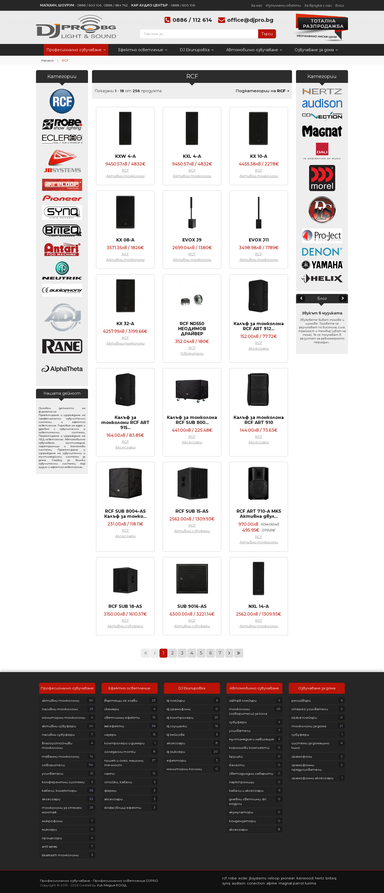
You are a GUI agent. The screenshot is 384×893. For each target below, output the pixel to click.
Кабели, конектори (59, 791)
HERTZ (319, 878)
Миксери (49, 829)
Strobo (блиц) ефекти (122, 808)
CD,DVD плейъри (304, 718)
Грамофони (301, 756)
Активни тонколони (125, 176)
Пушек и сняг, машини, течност (124, 762)
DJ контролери (180, 718)
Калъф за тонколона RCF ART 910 (259, 420)
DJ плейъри (176, 700)
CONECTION (256, 883)
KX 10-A (258, 156)
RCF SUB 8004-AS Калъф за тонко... (125, 514)
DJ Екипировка (197, 49)
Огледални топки (119, 752)
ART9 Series (49, 846)
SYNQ (226, 883)
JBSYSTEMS (257, 878)
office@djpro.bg (250, 20)
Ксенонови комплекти (249, 748)
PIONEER (288, 878)
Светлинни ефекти (122, 718)
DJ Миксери (176, 752)
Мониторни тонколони (63, 718)
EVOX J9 (192, 240)
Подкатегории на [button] (262, 90)
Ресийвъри (301, 700)
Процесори (52, 838)
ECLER (242, 878)
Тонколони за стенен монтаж (62, 810)
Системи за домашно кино (310, 745)
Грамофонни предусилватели (306, 767)
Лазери (110, 735)
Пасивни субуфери (58, 735)
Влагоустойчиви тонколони (57, 745)
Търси (267, 33)
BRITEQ (331, 878)
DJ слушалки (177, 726)
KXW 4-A (125, 156)
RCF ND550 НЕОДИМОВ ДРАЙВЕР (192, 328)
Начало (47, 60)
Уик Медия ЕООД (111, 885)
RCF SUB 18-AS (125, 606)
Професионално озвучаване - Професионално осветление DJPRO (99, 881)
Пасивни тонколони (60, 709)
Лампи (109, 773)
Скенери (111, 709)
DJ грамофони (179, 709)
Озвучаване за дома (316, 49)
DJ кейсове (176, 735)
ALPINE (271, 883)
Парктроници (241, 782)
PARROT (298, 883)
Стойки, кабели (118, 782)
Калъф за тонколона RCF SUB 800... (192, 420)
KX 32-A (125, 323)
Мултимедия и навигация (251, 739)
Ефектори (176, 760)
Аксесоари (259, 348)
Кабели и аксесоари (246, 791)
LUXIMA (310, 883)
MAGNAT (285, 883)
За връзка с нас (318, 5)
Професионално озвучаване (76, 49)
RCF (125, 170)
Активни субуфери (192, 531)
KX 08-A (125, 240)
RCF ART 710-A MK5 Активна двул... (259, 514)
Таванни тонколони (60, 756)
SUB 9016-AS (192, 606)
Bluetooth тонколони (60, 855)
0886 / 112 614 (192, 20)
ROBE (232, 878)
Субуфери (238, 722)
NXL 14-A (259, 606)
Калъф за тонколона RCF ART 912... (259, 326)
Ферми (110, 791)
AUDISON (238, 883)
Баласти (237, 765)
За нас (256, 5)
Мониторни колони (184, 769)
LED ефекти (114, 726)
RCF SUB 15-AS (192, 511)
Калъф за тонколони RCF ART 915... (125, 422)
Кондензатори (242, 821)
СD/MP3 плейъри (243, 700)
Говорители (192, 353)
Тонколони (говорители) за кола (248, 711)
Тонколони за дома (308, 726)
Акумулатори (241, 812)
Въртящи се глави (120, 700)
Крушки (236, 756)
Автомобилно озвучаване (254, 49)
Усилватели (52, 773)
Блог (339, 5)
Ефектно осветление (142, 49)
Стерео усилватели (309, 709)
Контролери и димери (124, 743)
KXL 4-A (192, 156)
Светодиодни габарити (251, 773)
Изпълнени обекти (283, 5)
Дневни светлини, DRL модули (247, 801)
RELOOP (273, 878)
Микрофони (52, 821)
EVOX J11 (259, 240)
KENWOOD (305, 878)
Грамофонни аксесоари (312, 778)
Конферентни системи (63, 782)
